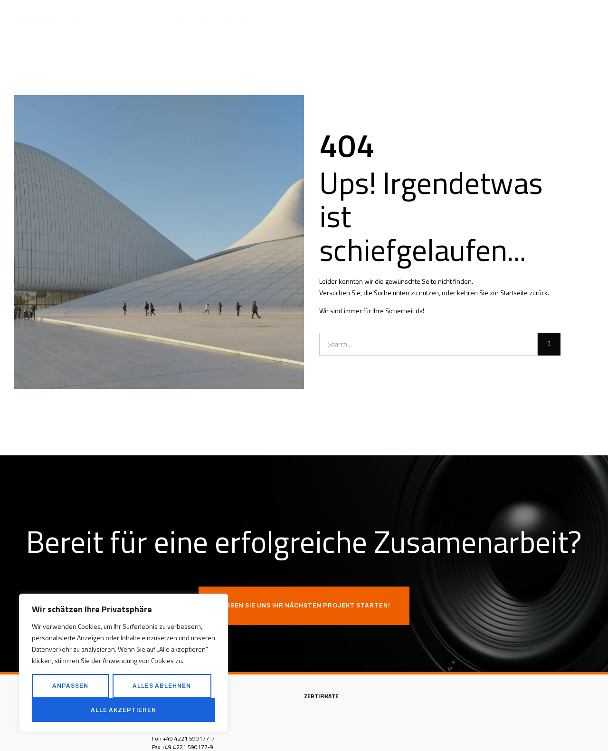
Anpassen (70, 686)
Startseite (514, 293)
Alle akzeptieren (123, 710)
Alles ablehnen (162, 686)
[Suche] (549, 344)
